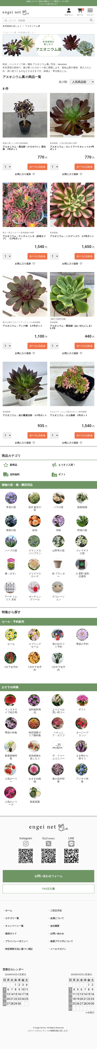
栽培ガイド (11, 933)
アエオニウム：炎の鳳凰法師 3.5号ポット (25, 415)
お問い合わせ (57, 933)
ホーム (8, 910)
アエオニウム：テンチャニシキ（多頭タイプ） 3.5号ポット (24, 237)
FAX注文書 (48, 888)
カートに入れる (37, 166)
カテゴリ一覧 (12, 918)
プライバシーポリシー (16, 941)
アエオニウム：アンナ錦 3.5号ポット (22, 326)
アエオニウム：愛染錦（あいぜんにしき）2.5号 (71, 327)
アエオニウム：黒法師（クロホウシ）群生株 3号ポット (24, 148)
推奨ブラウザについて (61, 941)
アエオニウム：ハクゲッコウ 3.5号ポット (72, 236)
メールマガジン (58, 949)
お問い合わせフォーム (48, 876)
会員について (57, 918)
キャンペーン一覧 (14, 926)
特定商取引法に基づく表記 (19, 949)
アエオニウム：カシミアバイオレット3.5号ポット (72, 148)
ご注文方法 (56, 910)
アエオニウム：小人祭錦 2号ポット (69, 415)
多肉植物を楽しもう (12, 26)
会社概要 (54, 926)
